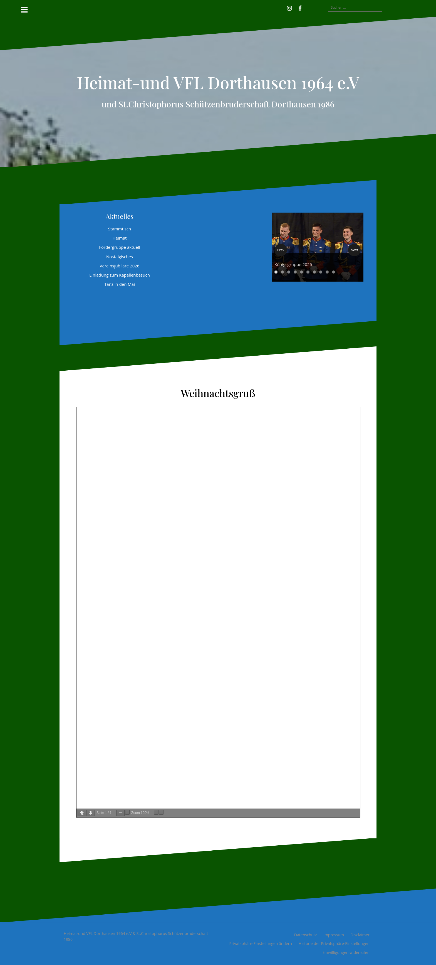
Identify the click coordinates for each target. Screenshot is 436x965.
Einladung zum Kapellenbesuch (119, 275)
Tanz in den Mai (119, 284)
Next (354, 250)
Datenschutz (305, 934)
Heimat (120, 238)
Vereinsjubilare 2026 (120, 266)
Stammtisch (119, 229)
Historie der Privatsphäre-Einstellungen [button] (334, 943)
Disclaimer (360, 934)
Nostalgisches (119, 256)
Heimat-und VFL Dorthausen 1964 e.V (218, 82)
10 (333, 272)
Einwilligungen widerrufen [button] (346, 952)
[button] (308, 7)
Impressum (333, 934)
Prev (280, 250)
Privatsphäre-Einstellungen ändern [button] (260, 943)
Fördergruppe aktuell (119, 247)
